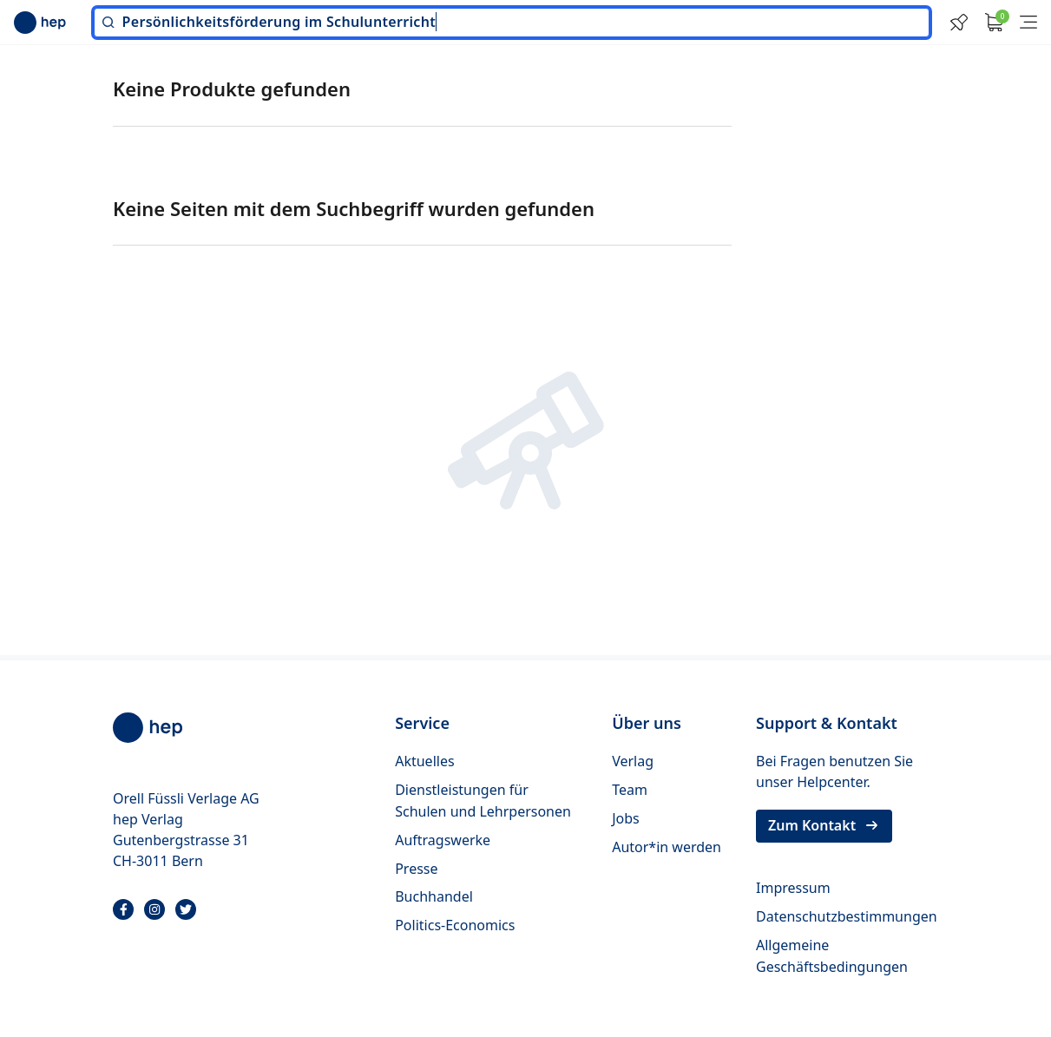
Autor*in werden (666, 847)
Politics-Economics (455, 925)
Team (629, 789)
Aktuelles (424, 761)
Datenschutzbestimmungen (846, 916)
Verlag (633, 761)
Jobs (626, 818)
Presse (416, 868)
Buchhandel (434, 896)
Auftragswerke (442, 840)
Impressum (793, 887)
